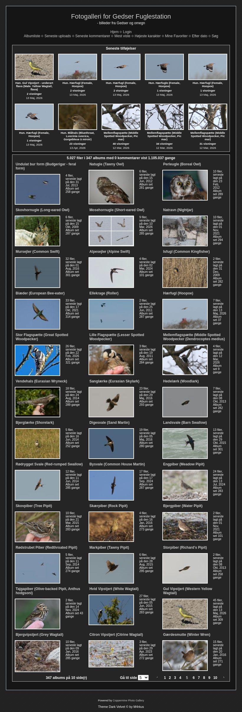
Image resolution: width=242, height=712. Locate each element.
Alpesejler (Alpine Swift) (109, 252)
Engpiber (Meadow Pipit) (184, 464)
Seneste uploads (58, 36)
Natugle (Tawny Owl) (106, 164)
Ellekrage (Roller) (104, 293)
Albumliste (32, 36)
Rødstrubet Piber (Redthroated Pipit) (46, 547)
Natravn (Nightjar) (178, 210)
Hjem (114, 32)
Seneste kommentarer (92, 36)
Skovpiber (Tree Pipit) (34, 506)
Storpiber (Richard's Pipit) (185, 547)
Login (127, 32)
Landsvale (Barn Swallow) (185, 423)
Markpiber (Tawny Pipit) (109, 547)
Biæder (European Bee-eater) (40, 293)
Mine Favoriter (176, 36)
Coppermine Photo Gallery (128, 700)
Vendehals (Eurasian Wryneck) (41, 381)
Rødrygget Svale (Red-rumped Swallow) (49, 464)
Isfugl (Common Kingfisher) (186, 252)
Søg (215, 36)
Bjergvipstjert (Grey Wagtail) (39, 635)
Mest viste (122, 36)
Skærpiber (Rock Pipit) (108, 506)
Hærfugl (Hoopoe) (178, 293)
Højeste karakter (148, 36)
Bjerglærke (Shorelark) (35, 423)
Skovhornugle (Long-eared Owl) (42, 210)
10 (215, 678)
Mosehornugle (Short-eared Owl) (116, 210)
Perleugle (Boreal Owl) (182, 164)
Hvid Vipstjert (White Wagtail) (114, 589)
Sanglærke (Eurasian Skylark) (114, 381)
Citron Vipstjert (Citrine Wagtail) (116, 635)
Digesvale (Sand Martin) (109, 423)
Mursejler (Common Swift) (38, 252)
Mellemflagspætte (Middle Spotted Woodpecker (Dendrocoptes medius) (194, 337)
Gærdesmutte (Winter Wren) (186, 635)
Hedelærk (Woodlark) (181, 381)
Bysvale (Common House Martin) (117, 464)
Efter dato (199, 36)
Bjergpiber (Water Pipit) (183, 506)
